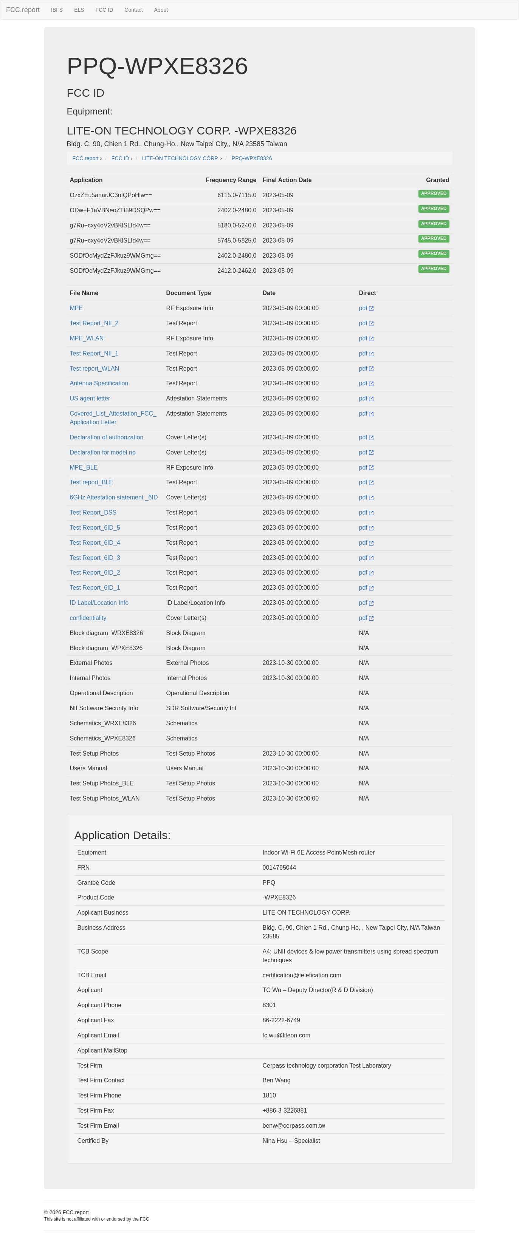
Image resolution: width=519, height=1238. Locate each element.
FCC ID (104, 10)
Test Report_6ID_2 (95, 572)
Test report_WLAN (94, 368)
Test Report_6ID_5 (95, 527)
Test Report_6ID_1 (95, 587)
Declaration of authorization (107, 437)
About (161, 10)
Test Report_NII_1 (94, 353)
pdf (366, 308)
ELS (79, 10)
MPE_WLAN (87, 338)
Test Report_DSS (93, 512)
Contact (133, 10)
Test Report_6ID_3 (95, 558)
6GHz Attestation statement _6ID (114, 497)
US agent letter (90, 398)
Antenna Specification (99, 383)
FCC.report (23, 10)
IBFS (57, 10)
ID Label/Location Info (99, 603)
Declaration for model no (103, 452)
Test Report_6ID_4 (95, 542)
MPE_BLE (84, 467)
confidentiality (88, 618)
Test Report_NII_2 (94, 323)
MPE (76, 308)
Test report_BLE (91, 482)
